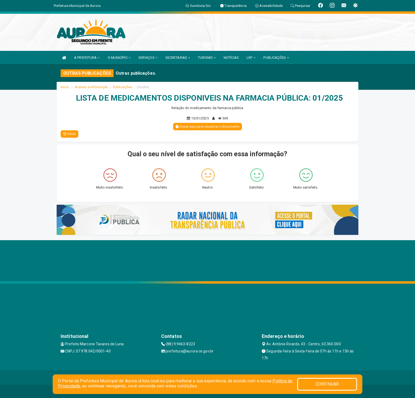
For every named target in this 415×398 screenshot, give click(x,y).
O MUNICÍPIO (119, 58)
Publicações (122, 87)
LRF (251, 58)
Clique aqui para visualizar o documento (207, 126)
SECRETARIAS (177, 58)
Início (65, 87)
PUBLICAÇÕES (276, 58)
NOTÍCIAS (231, 58)
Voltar (69, 134)
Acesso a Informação (91, 87)
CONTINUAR (327, 384)
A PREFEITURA (87, 58)
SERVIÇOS (147, 58)
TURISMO (207, 58)
